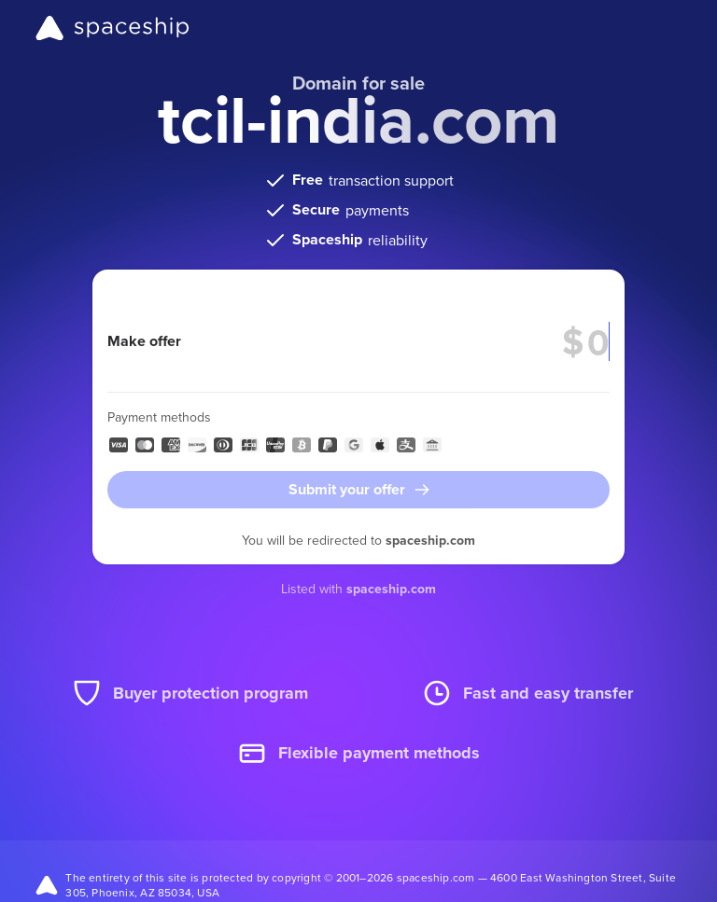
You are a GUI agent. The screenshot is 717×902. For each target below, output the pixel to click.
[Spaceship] (112, 28)
